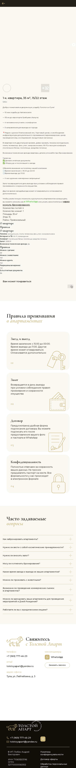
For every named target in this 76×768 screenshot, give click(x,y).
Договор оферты (49, 759)
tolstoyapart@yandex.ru (20, 666)
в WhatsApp (31, 201)
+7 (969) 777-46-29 (17, 656)
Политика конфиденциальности (51, 753)
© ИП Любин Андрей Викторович (18, 753)
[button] (57, 665)
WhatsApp (57, 657)
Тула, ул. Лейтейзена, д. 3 (21, 676)
